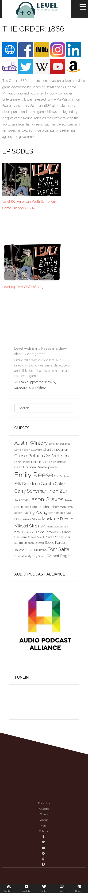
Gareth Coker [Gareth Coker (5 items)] (53, 483)
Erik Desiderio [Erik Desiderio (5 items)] (27, 483)
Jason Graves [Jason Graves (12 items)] (46, 499)
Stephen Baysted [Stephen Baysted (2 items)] (34, 542)
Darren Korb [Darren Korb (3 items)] (39, 462)
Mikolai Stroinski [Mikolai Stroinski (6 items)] (30, 525)
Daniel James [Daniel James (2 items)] (22, 461)
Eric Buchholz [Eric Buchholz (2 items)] (62, 476)
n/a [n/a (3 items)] (17, 532)
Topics (44, 814)
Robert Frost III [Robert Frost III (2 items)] (36, 537)
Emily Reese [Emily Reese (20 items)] (33, 475)
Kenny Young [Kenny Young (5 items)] (35, 512)
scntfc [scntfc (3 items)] (18, 542)
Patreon (44, 831)
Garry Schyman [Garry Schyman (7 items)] (30, 491)
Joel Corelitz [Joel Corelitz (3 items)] (32, 507)
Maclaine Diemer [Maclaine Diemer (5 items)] (57, 518)
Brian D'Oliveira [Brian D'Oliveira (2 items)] (33, 449)
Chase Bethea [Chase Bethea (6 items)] (28, 455)
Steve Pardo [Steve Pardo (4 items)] (55, 542)
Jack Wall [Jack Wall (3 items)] (21, 500)
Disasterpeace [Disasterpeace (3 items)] (47, 467)
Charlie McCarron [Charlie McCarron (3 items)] (55, 449)
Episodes (44, 803)
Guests (44, 808)
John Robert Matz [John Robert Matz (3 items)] (54, 507)
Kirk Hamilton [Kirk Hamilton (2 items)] (56, 512)
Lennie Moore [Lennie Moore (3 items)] (31, 519)
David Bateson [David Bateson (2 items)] (57, 461)
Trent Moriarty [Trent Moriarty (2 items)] (22, 556)
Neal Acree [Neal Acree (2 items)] (27, 532)
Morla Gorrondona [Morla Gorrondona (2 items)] (57, 526)
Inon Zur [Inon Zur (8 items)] (57, 491)
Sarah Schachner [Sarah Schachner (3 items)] (58, 537)
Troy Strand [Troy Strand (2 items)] (39, 556)
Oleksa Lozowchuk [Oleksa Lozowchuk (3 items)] (48, 532)
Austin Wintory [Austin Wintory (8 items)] (31, 443)
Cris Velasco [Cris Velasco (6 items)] (56, 455)
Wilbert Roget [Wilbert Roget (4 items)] (59, 556)
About (44, 820)
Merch (44, 825)
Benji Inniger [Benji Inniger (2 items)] (56, 443)
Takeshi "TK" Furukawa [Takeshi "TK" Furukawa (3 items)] (30, 550)
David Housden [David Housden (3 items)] (25, 467)
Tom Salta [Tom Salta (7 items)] (58, 549)
